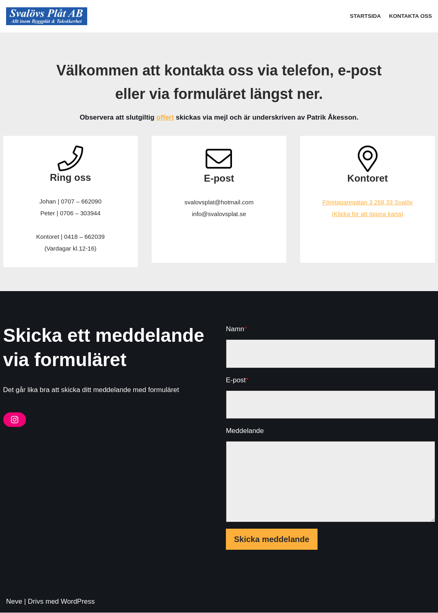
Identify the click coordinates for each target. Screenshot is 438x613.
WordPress (78, 602)
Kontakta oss (410, 16)
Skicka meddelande (271, 539)
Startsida (365, 16)
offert (165, 118)
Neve (14, 602)
